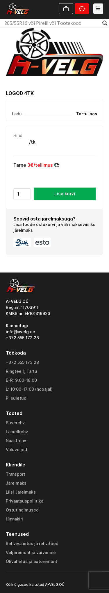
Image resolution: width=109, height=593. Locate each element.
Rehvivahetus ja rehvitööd (32, 543)
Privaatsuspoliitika (24, 501)
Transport (15, 474)
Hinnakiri (14, 518)
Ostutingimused (22, 509)
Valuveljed (16, 449)
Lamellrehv (17, 431)
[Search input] (51, 23)
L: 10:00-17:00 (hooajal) (29, 389)
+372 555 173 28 (22, 362)
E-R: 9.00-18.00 (21, 380)
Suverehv (15, 422)
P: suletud (16, 398)
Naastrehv (16, 440)
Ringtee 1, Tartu (21, 371)
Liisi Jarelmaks (21, 492)
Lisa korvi (64, 194)
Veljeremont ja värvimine (31, 552)
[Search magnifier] (105, 23)
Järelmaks (16, 483)
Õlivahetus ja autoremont (31, 561)
